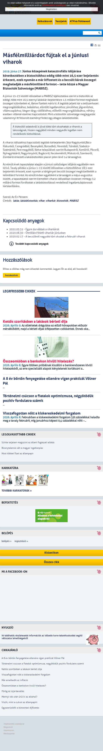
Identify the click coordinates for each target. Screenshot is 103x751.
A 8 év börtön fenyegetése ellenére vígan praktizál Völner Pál (33, 658)
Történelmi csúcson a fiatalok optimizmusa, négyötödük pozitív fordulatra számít (43, 663)
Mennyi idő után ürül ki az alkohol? (19, 696)
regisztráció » (21, 541)
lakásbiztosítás (28, 200)
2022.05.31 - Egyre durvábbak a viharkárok (34, 229)
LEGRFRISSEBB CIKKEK (19, 291)
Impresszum (9, 730)
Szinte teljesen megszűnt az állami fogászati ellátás (28, 442)
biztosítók (62, 200)
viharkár (50, 200)
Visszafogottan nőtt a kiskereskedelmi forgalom (26, 674)
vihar (42, 200)
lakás (16, 200)
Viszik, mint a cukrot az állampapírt (19, 702)
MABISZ (73, 200)
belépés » (6, 541)
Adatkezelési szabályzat (14, 724)
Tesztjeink (61, 21)
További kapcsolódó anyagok (32, 243)
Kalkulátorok (45, 21)
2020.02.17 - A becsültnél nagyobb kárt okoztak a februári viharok (47, 236)
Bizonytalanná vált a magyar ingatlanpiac (22, 448)
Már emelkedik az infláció (15, 680)
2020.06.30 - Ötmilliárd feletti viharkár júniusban (37, 232)
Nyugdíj (7, 627)
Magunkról (8, 727)
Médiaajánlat (9, 734)
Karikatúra (10, 468)
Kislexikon (51, 552)
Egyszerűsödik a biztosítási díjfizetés (20, 707)
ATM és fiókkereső (80, 21)
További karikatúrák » (17, 490)
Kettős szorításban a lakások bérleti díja (22, 669)
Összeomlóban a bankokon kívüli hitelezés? (24, 685)
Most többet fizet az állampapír (17, 453)
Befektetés (10, 502)
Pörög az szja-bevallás (13, 691)
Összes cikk (51, 562)
